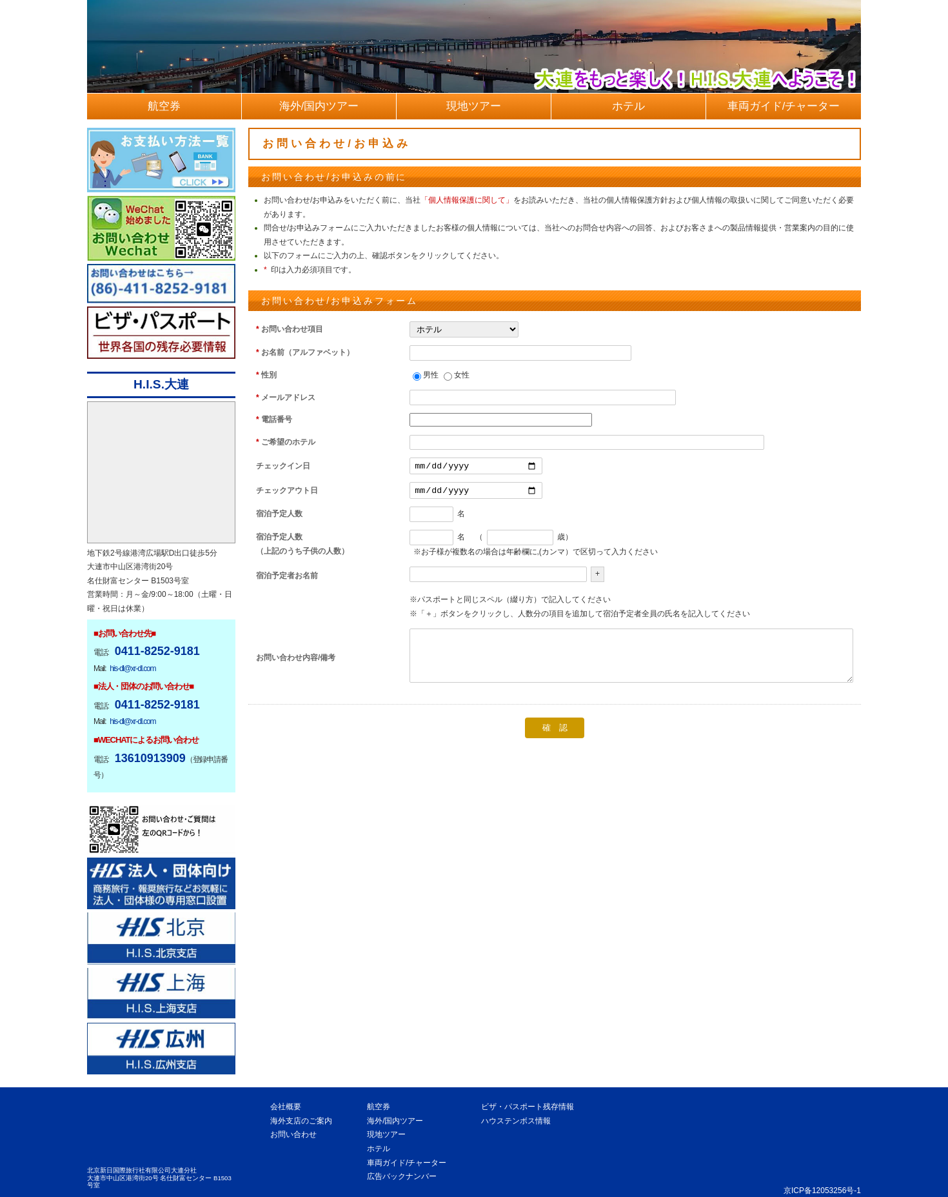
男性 (431, 374)
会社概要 (285, 1106)
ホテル (378, 1148)
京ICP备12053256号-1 (822, 1190)
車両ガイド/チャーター (406, 1162)
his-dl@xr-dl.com (132, 668)
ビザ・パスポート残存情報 (527, 1106)
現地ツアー (386, 1134)
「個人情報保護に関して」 (466, 200)
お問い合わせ (293, 1134)
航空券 (378, 1106)
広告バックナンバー (402, 1176)
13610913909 (150, 758)
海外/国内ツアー (395, 1120)
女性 (461, 374)
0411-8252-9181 (157, 651)
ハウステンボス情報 (516, 1120)
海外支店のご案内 (301, 1120)
